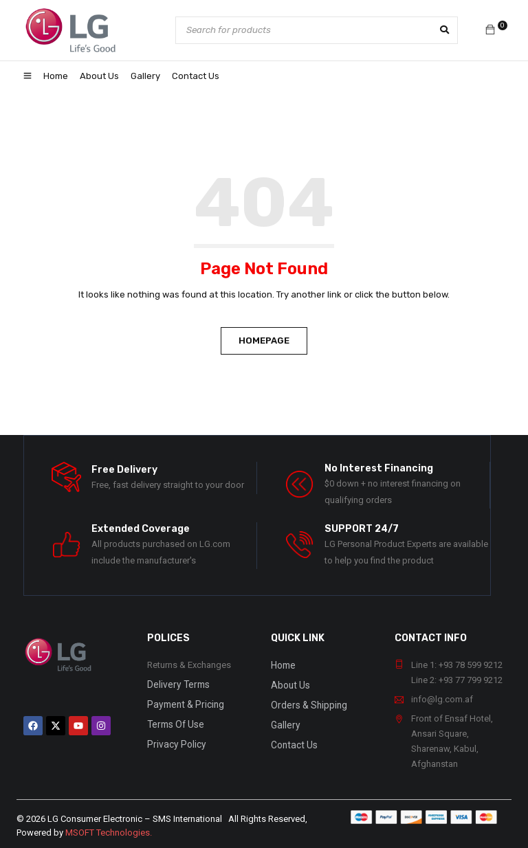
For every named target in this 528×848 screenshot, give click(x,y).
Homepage (264, 340)
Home (283, 665)
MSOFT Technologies (107, 832)
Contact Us (293, 742)
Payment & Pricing (182, 703)
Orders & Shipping (307, 703)
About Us (290, 684)
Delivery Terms (175, 684)
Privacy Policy (173, 742)
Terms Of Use (174, 722)
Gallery (284, 722)
